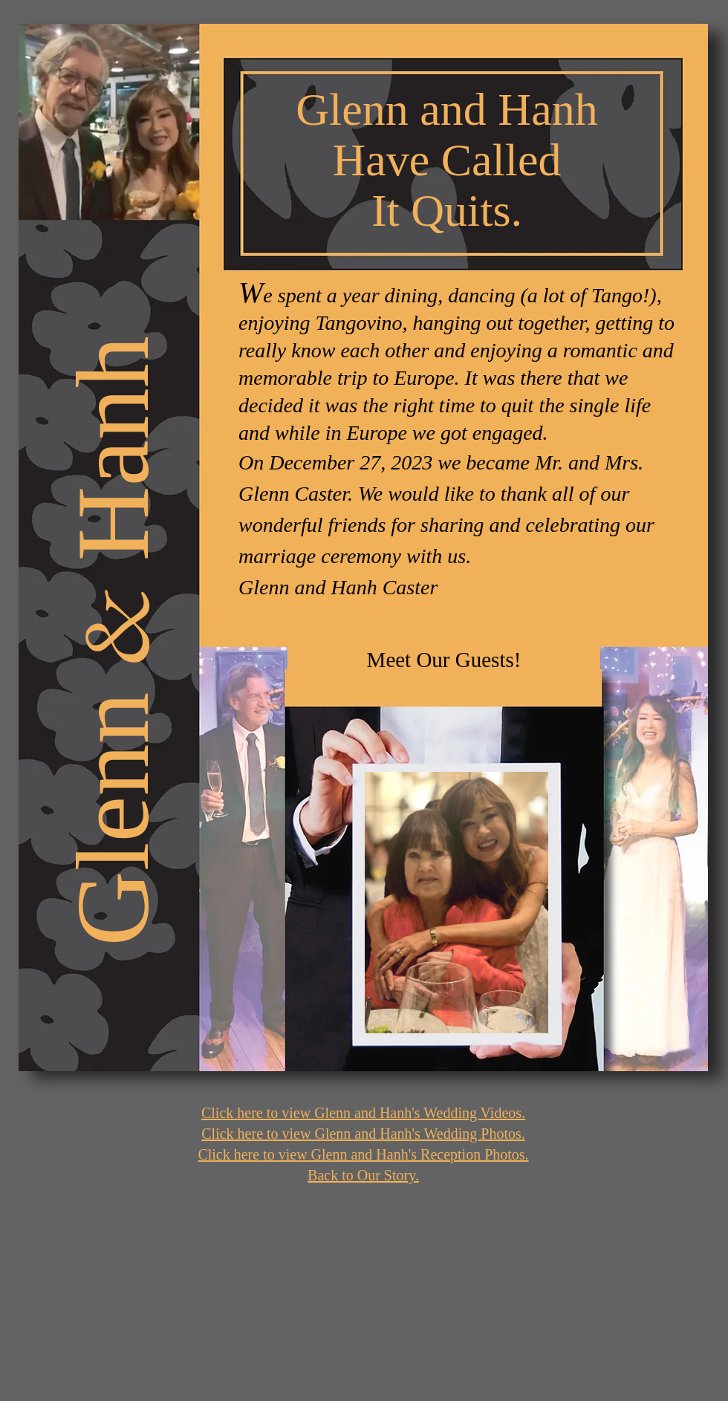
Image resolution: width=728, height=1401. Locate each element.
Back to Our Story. (363, 1175)
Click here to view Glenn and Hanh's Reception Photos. (363, 1154)
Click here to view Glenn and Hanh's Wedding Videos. (363, 1113)
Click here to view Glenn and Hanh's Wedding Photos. (362, 1133)
